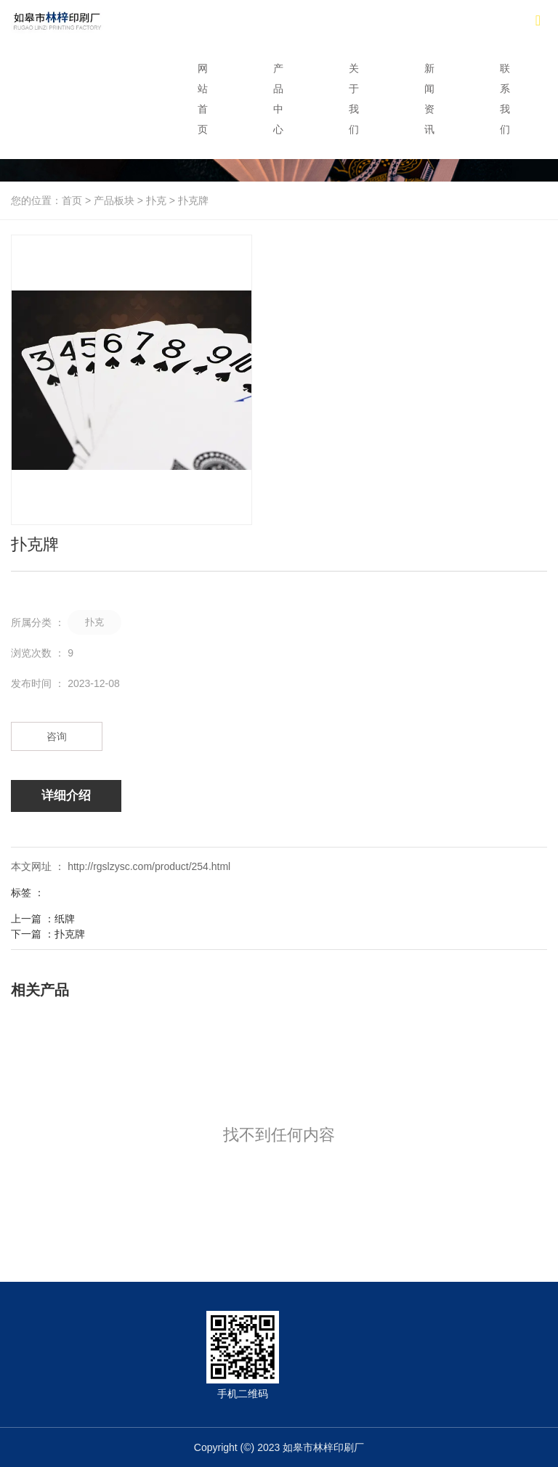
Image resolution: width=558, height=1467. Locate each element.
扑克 (156, 200)
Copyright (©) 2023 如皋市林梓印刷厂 (279, 1447)
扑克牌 (69, 934)
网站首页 (203, 98)
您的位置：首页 (48, 200)
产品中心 (278, 98)
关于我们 (354, 98)
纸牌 (64, 919)
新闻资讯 (429, 98)
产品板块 (114, 200)
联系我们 (505, 98)
